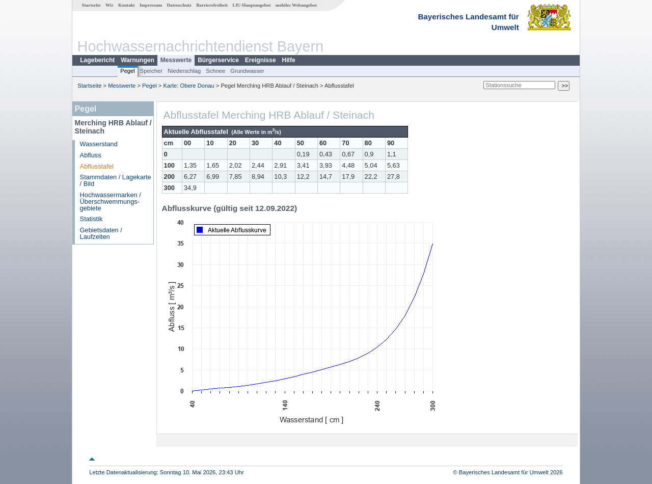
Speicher (151, 71)
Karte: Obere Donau (189, 86)
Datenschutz (179, 5)
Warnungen (137, 60)
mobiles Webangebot (296, 5)
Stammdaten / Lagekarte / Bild (115, 180)
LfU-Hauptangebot (251, 5)
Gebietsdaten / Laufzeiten (101, 233)
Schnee (215, 71)
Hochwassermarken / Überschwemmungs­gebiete (110, 201)
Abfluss (90, 155)
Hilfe (288, 60)
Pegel (127, 71)
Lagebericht (97, 60)
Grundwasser (247, 71)
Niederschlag (184, 71)
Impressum (151, 5)
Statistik (91, 219)
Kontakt (126, 5)
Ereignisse (260, 60)
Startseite (91, 5)
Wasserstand (99, 144)
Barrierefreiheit (212, 5)
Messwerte (176, 60)
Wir (109, 5)
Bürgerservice (218, 60)
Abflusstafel (97, 166)
